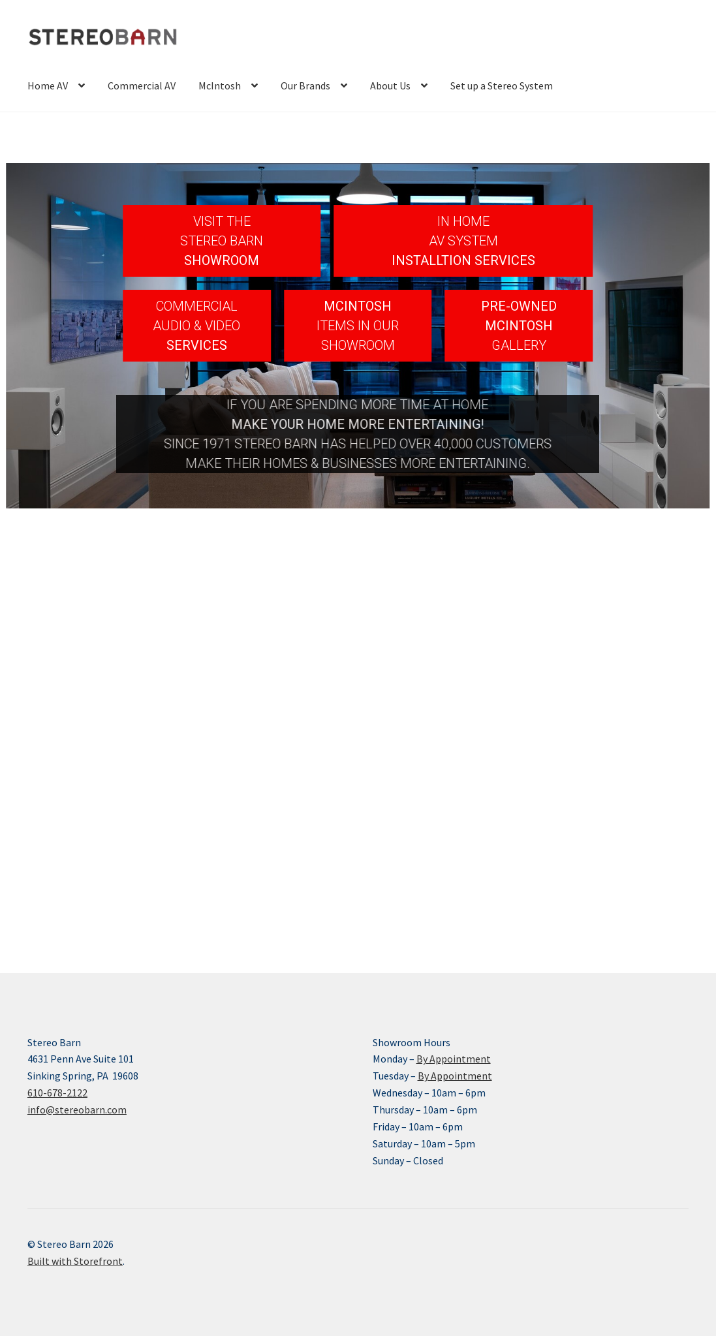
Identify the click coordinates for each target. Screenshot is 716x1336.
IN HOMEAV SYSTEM (463, 231)
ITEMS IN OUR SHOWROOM (358, 335)
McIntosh (219, 85)
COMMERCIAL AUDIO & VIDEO (196, 316)
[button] (222, 241)
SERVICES (196, 345)
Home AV (47, 85)
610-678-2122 (57, 1092)
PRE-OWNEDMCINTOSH (519, 316)
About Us (390, 85)
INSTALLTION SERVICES (463, 260)
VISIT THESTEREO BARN (221, 231)
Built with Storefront (75, 1260)
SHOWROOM (221, 260)
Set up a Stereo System (501, 85)
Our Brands (305, 85)
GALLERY (518, 345)
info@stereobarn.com (77, 1109)
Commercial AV (142, 85)
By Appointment (453, 1058)
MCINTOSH (358, 306)
